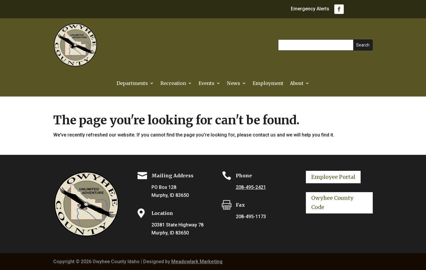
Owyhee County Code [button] (332, 202)
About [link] (297, 83)
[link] (339, 9)
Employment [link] (268, 83)
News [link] (233, 83)
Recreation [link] (173, 83)
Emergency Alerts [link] (310, 9)
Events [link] (206, 83)
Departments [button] (132, 83)
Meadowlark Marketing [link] (196, 261)
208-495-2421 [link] (251, 187)
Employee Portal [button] (333, 176)
